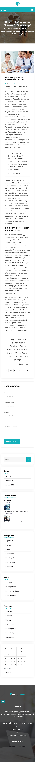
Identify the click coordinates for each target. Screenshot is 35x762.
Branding (8, 545)
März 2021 (9, 480)
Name (6, 393)
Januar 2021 (9, 485)
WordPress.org (11, 595)
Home (27, 28)
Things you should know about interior (16, 511)
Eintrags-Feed (10, 586)
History (8, 549)
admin (16, 83)
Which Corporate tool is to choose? (15, 522)
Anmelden (9, 582)
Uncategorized (10, 558)
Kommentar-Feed (12, 591)
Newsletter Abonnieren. (17, 746)
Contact (20, 759)
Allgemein (9, 540)
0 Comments (22, 83)
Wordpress (9, 566)
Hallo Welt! (7, 500)
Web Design (10, 562)
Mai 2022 (8, 476)
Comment (7, 423)
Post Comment (12, 441)
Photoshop (5, 31)
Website (6, 412)
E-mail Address (9, 403)
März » (8, 673)
